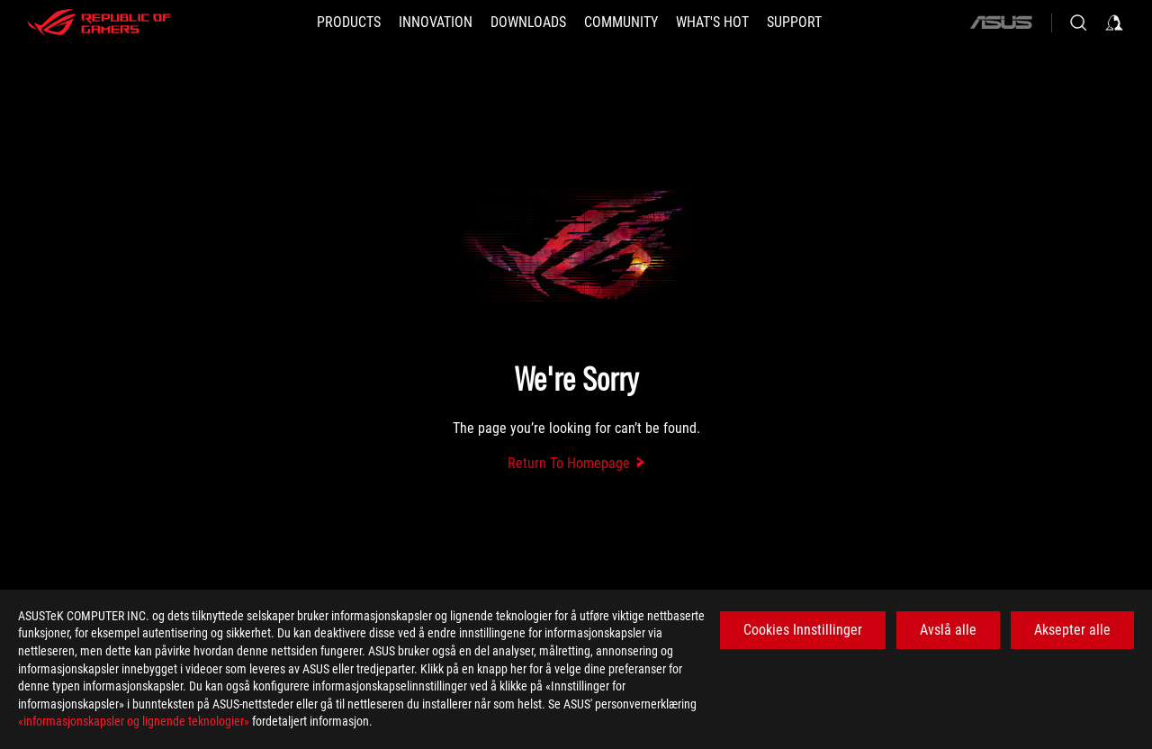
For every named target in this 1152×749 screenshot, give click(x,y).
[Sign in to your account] (1114, 22)
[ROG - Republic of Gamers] (99, 22)
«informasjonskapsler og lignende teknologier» (133, 721)
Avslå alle (948, 629)
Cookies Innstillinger (802, 629)
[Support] (794, 23)
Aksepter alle (1072, 629)
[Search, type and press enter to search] (1078, 22)
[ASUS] (1001, 22)
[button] (349, 23)
